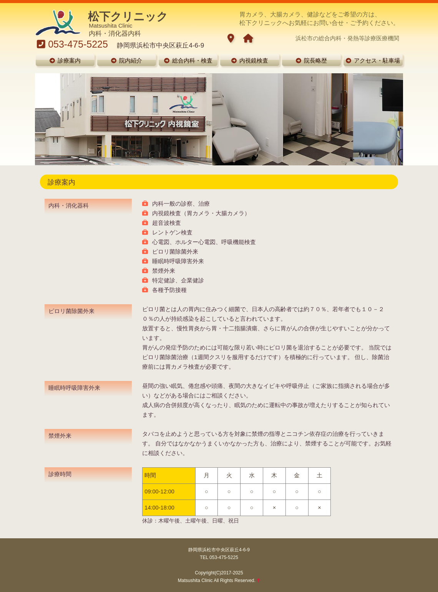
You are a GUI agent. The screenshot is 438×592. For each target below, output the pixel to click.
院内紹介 (126, 60)
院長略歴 (311, 60)
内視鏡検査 (249, 60)
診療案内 (65, 60)
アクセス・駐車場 (373, 60)
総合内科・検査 (188, 60)
